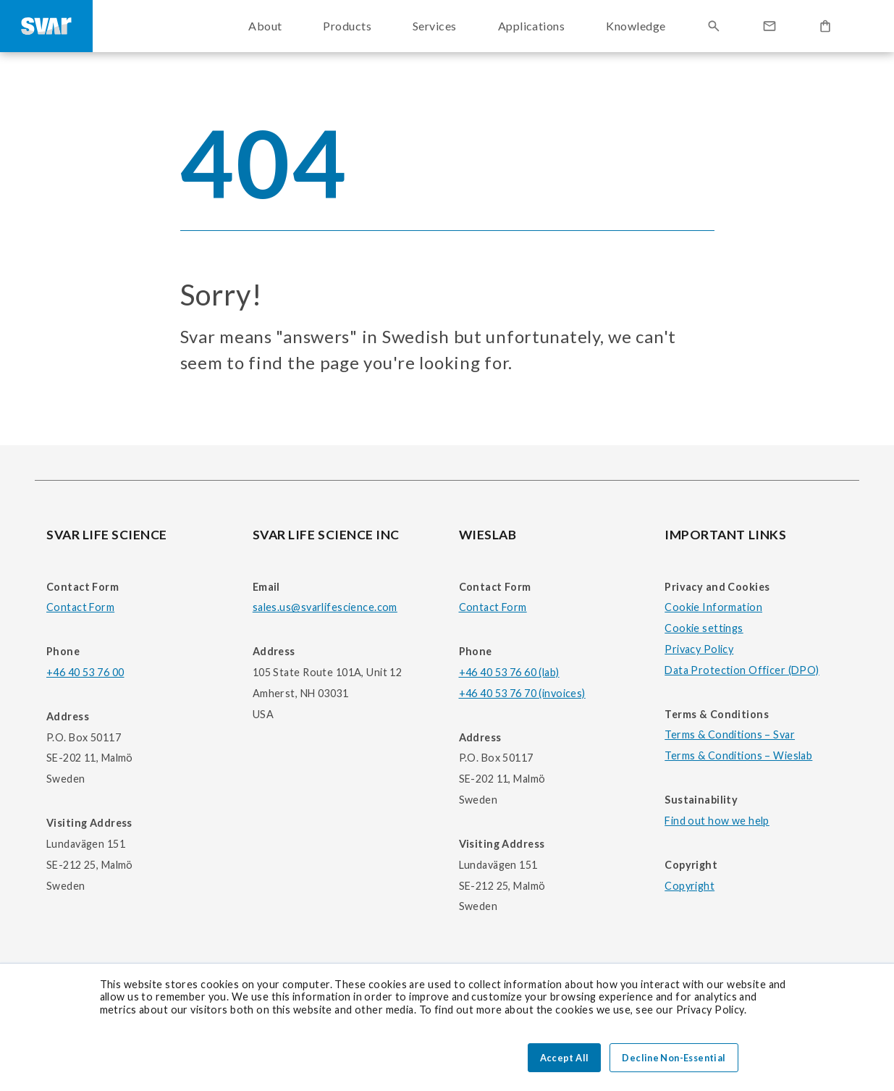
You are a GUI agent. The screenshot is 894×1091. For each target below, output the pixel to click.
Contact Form (80, 607)
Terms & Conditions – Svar (730, 734)
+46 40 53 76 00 (85, 672)
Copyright (689, 886)
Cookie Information (713, 607)
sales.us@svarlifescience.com (325, 607)
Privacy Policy (699, 649)
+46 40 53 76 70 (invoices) (522, 693)
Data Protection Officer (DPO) (742, 670)
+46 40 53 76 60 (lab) (509, 672)
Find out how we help (717, 820)
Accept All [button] (564, 1057)
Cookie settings (704, 628)
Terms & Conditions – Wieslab (738, 755)
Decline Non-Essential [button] (673, 1057)
